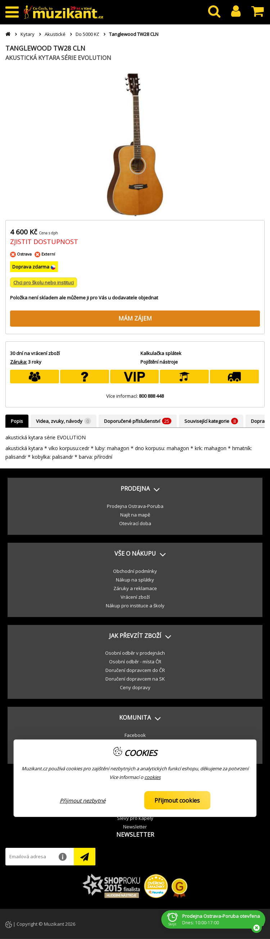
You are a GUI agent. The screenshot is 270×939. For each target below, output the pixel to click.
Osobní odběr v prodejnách (135, 653)
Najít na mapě (135, 514)
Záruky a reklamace (135, 588)
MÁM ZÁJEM (135, 318)
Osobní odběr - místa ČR (135, 661)
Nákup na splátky (135, 579)
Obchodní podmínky (135, 571)
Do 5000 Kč (87, 34)
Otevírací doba (135, 523)
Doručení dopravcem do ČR (135, 670)
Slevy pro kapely (135, 818)
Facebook (135, 735)
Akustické (55, 34)
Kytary (28, 34)
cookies (152, 777)
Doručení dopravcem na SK (135, 679)
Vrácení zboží (135, 597)
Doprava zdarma (31, 266)
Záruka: (18, 362)
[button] (135, 489)
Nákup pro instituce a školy (135, 605)
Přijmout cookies (177, 800)
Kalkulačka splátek (160, 353)
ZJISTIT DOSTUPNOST (44, 241)
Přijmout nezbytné (82, 800)
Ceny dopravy (135, 687)
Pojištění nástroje (159, 362)
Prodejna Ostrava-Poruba (135, 506)
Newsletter (135, 826)
